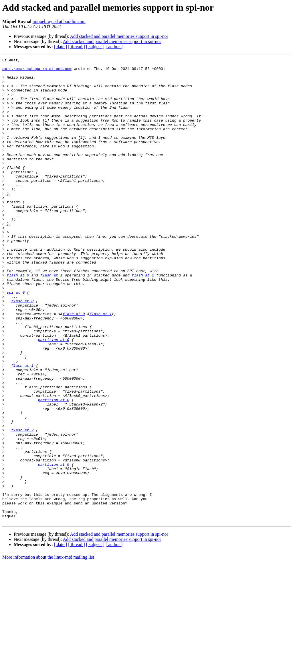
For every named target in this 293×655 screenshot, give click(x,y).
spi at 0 (16, 339)
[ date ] (60, 46)
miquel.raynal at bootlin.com (59, 21)
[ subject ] (95, 46)
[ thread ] (76, 46)
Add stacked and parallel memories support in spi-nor (119, 36)
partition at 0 (53, 396)
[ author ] (114, 46)
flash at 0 (18, 318)
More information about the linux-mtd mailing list (48, 650)
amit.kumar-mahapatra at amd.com (37, 71)
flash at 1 (51, 318)
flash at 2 (143, 318)
